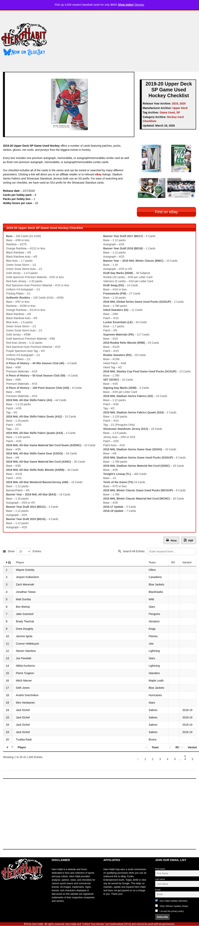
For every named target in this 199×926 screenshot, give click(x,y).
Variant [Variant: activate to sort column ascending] (186, 560)
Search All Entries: (159, 549)
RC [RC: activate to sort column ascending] (173, 560)
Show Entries (24, 549)
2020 (182, 103)
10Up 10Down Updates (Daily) (171, 903)
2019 (175, 103)
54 (185, 755)
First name (160, 867)
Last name (160, 877)
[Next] (192, 757)
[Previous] (137, 757)
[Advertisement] (126, 39)
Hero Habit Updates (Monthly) (171, 898)
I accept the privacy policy (172, 909)
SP (178, 112)
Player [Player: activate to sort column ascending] (20, 560)
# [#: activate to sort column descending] (6, 560)
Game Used (167, 112)
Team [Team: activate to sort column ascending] (151, 560)
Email (157, 888)
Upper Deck (180, 108)
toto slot (4, 887)
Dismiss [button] (139, 4)
